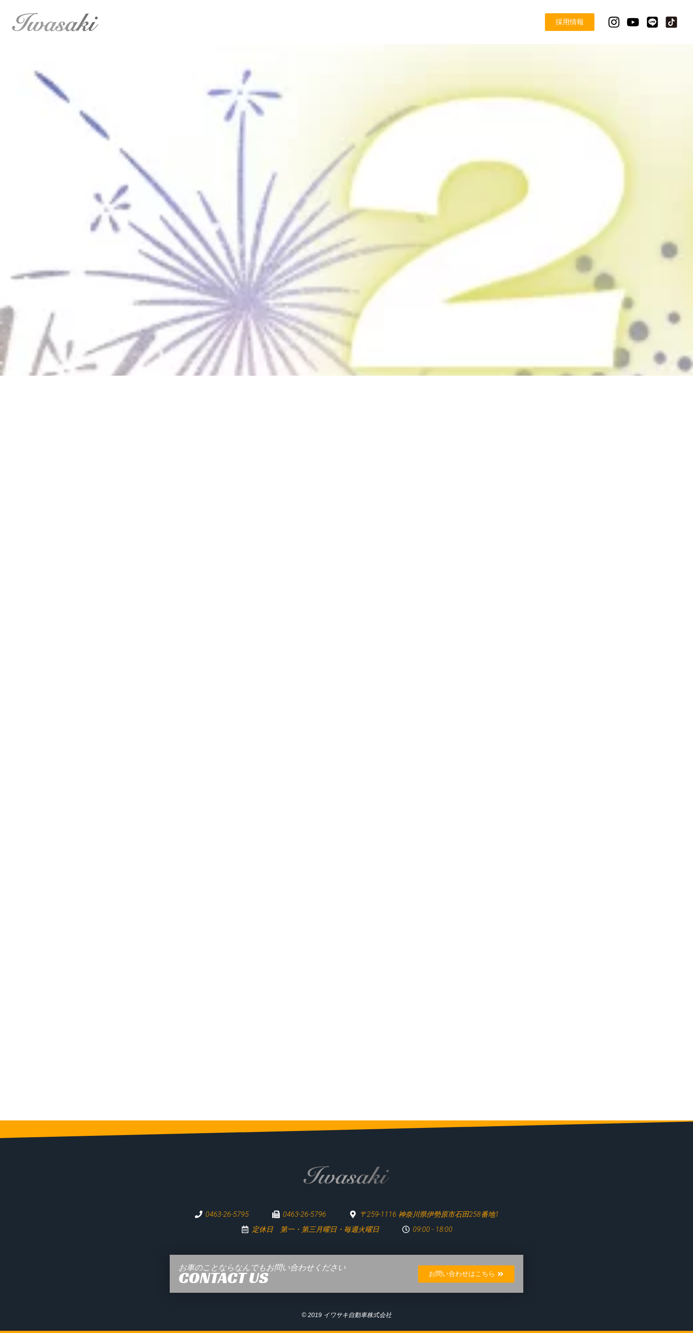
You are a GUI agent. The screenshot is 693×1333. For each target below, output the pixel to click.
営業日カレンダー (502, 22)
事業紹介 (399, 22)
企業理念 (355, 22)
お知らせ (444, 22)
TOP (318, 22)
